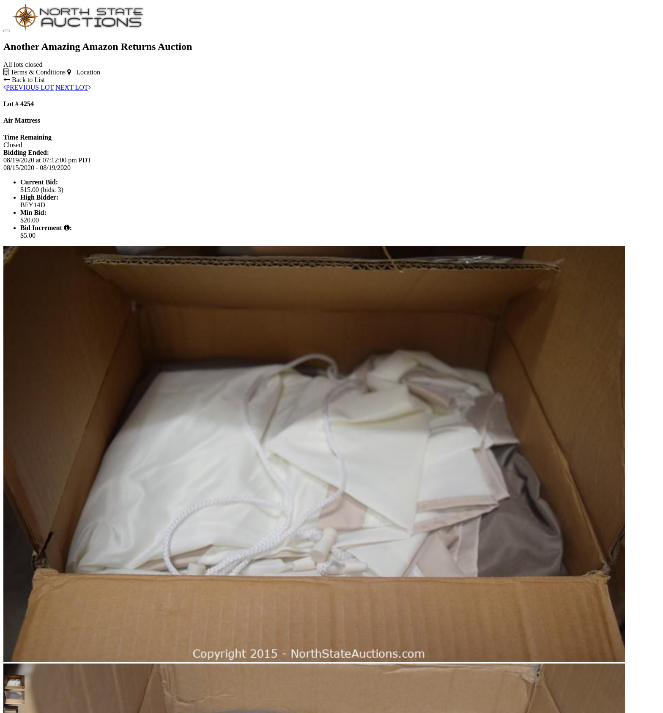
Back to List (24, 79)
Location (83, 72)
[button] (11, 682)
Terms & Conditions (34, 72)
